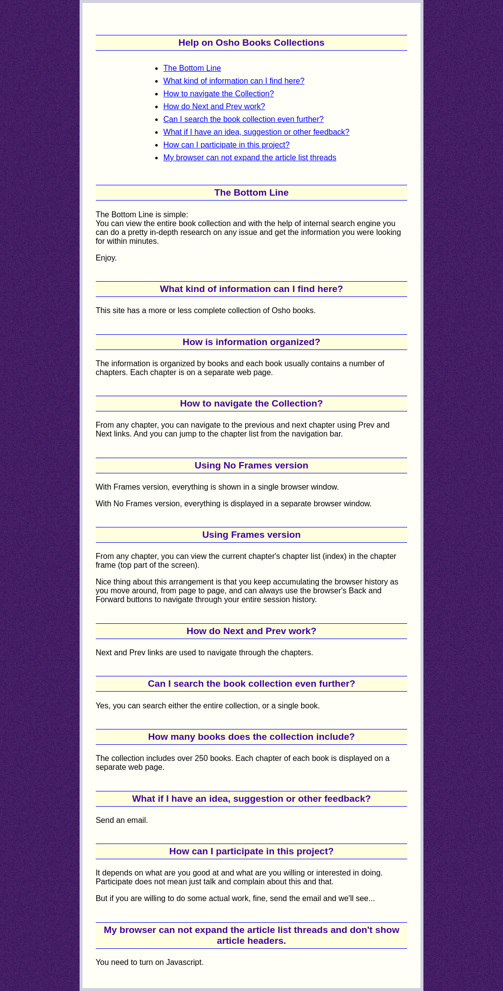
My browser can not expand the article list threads (250, 157)
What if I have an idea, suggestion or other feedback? (257, 132)
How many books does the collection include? (251, 736)
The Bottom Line (192, 68)
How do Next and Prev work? (214, 106)
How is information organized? (251, 342)
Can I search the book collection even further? (244, 119)
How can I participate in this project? (227, 145)
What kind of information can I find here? (234, 81)
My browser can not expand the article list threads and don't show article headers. (251, 935)
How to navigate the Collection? (219, 93)
